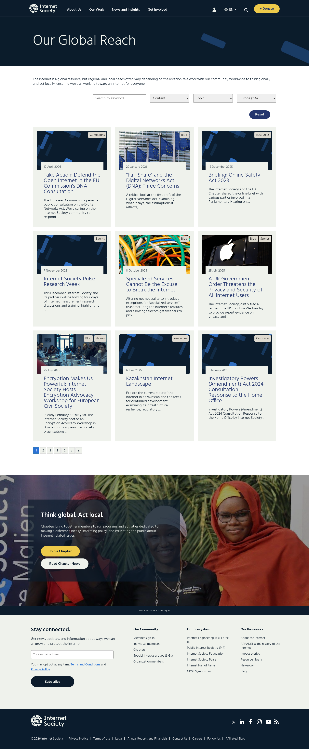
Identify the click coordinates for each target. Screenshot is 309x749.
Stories (265, 238)
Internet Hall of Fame (201, 665)
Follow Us (214, 738)
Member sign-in (143, 638)
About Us (74, 10)
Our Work (96, 10)
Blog (184, 135)
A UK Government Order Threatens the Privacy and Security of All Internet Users (235, 287)
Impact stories (250, 653)
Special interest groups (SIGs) (153, 655)
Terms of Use (101, 738)
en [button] (231, 10)
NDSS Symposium (199, 671)
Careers (197, 738)
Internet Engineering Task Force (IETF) (208, 640)
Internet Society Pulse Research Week (69, 281)
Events (100, 238)
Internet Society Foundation (205, 653)
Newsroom (248, 665)
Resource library (251, 659)
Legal (119, 738)
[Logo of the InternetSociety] (43, 8)
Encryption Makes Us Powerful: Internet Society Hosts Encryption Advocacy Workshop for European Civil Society (72, 392)
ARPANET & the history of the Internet (260, 645)
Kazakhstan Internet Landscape (149, 381)
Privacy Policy (40, 669)
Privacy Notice (78, 738)
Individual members (146, 644)
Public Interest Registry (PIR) (206, 647)
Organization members (148, 661)
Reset (259, 114)
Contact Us (179, 738)
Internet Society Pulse (201, 659)
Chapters (139, 649)
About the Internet (253, 638)
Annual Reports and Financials (148, 738)
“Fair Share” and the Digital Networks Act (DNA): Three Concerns (153, 181)
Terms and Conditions (85, 664)
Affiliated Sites (235, 738)
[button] (246, 10)
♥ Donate (267, 9)
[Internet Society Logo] (48, 721)
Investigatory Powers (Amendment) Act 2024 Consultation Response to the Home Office (235, 389)
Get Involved (157, 10)
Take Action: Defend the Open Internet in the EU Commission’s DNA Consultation (72, 183)
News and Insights (126, 10)
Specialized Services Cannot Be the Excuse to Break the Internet (151, 284)
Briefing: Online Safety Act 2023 (234, 178)
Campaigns (97, 135)
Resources (263, 135)
